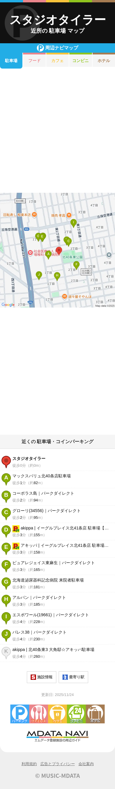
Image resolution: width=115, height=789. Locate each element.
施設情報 (41, 677)
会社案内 (86, 764)
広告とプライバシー (57, 764)
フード (34, 60)
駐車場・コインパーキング (19, 714)
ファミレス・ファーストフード (38, 714)
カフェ (57, 60)
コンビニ (80, 60)
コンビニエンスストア (76, 714)
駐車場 (11, 60)
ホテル (95, 714)
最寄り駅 (73, 677)
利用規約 (29, 764)
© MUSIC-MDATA (57, 775)
